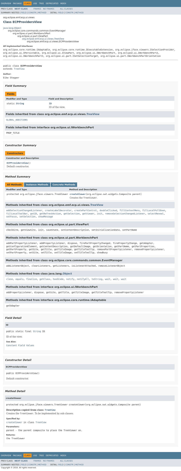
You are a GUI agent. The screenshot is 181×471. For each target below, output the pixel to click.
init (99, 213)
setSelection (27, 216)
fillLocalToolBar (17, 213)
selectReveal (156, 213)
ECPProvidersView (17, 163)
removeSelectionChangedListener (125, 213)
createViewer (78, 194)
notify (70, 279)
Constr (32, 13)
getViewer (88, 213)
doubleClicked (108, 210)
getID (33, 213)
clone (9, 279)
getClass (45, 279)
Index (63, 3)
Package (17, 3)
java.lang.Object (12, 28)
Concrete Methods (64, 184)
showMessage (45, 216)
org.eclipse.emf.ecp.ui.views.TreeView (43, 38)
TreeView (19, 69)
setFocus (11, 216)
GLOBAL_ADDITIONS (17, 120)
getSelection (71, 213)
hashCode (58, 279)
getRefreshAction (50, 213)
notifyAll (83, 279)
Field (23, 13)
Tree (41, 3)
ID (50, 103)
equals (20, 279)
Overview (6, 3)
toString (97, 279)
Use (35, 3)
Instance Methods (37, 184)
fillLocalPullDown (153, 210)
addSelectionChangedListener (24, 210)
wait (107, 279)
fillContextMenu (130, 210)
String (20, 103)
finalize (31, 279)
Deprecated (52, 3)
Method (42, 13)
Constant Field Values (20, 345)
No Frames (48, 9)
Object (67, 273)
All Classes (66, 9)
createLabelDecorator (58, 210)
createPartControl (85, 210)
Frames (37, 9)
